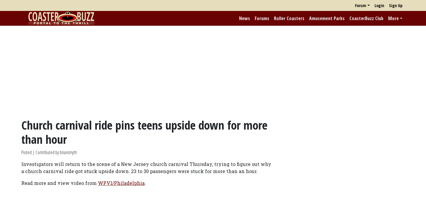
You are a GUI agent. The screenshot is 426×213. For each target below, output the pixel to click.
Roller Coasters (289, 18)
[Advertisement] (213, 71)
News (244, 18)
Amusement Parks (327, 18)
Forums (262, 18)
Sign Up (395, 5)
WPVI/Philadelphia (121, 183)
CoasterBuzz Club (366, 18)
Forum (360, 5)
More (393, 18)
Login (379, 5)
